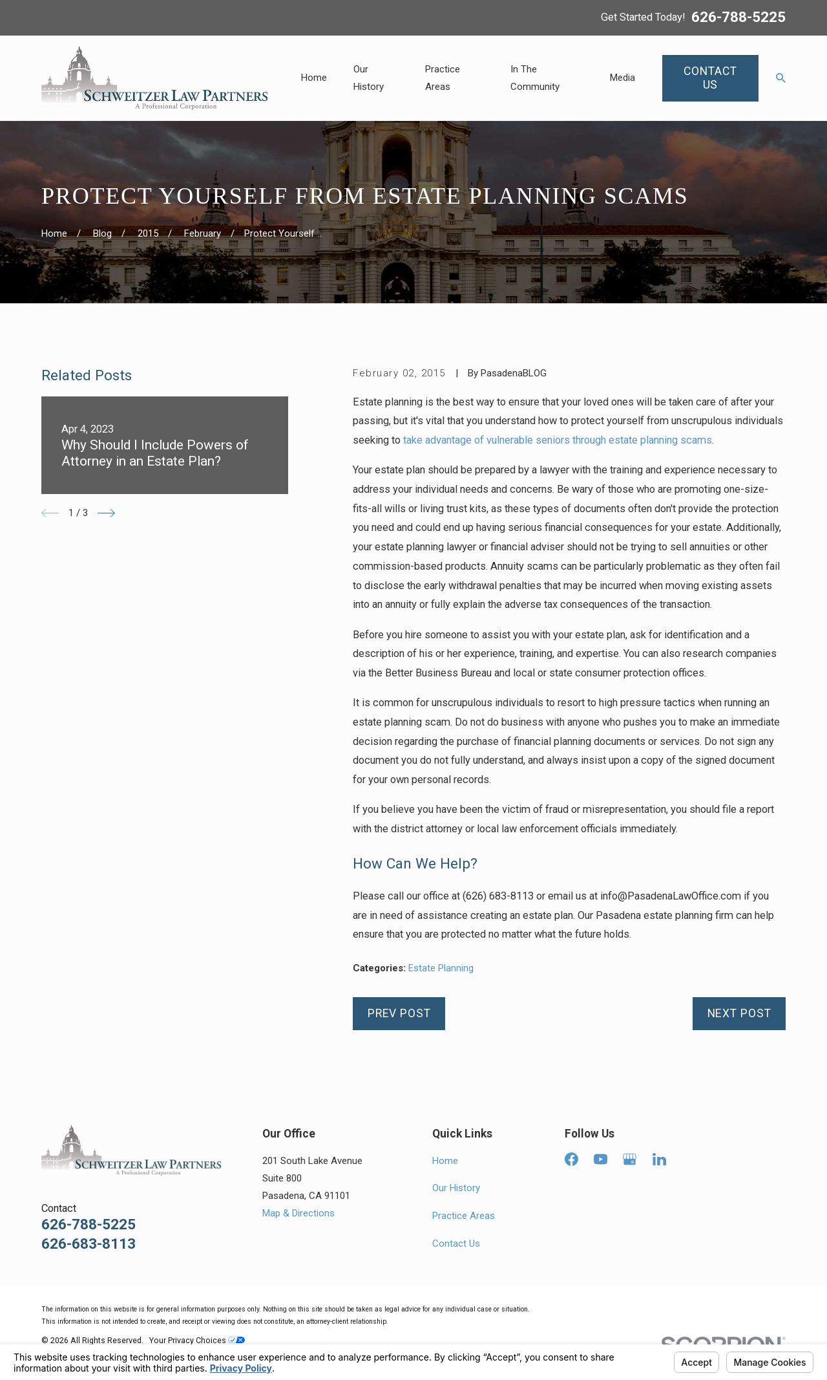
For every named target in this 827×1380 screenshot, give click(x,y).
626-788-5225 (738, 17)
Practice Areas (463, 1216)
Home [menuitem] (314, 77)
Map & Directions (298, 1213)
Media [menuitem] (622, 77)
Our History (456, 1188)
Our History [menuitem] (368, 77)
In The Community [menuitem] (535, 77)
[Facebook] (571, 1159)
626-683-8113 (88, 1243)
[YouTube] (600, 1159)
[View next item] (106, 513)
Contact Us (456, 1243)
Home (445, 1161)
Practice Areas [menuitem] (442, 77)
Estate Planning (441, 968)
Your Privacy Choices (197, 1340)
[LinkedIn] (659, 1159)
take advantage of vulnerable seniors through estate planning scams (557, 440)
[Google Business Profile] (629, 1159)
